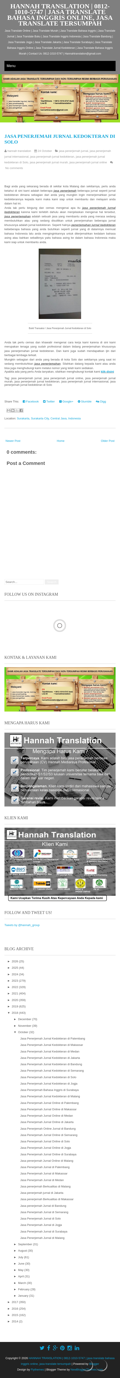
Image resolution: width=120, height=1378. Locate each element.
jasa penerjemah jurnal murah (49, 162)
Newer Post (13, 440)
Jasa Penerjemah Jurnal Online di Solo (45, 1141)
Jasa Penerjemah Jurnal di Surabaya (43, 1231)
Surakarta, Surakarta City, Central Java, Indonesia (49, 418)
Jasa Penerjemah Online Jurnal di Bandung (48, 1128)
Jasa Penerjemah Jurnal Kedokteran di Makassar (51, 1045)
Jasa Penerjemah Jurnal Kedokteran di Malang (50, 1096)
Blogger (94, 1363)
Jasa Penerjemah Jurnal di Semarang (44, 1212)
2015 (15, 1315)
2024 (15, 974)
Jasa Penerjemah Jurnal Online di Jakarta (46, 1122)
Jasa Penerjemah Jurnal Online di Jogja (45, 1147)
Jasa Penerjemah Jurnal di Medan (42, 1180)
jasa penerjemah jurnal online (88, 162)
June (21, 1263)
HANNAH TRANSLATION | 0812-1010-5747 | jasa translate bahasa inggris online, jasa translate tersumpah (60, 14)
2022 (15, 987)
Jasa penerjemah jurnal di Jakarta (41, 1192)
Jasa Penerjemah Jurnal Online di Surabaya (48, 1154)
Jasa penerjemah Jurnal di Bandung (43, 1205)
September (25, 1244)
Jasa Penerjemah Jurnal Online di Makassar (48, 1109)
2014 (15, 1321)
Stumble (84, 401)
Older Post (107, 440)
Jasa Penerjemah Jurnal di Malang (42, 1238)
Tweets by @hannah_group (22, 925)
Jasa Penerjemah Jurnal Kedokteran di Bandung (51, 1064)
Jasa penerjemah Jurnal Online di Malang (46, 1160)
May (21, 1270)
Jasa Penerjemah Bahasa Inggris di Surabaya (49, 1090)
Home (61, 440)
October (23, 1032)
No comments (14, 168)
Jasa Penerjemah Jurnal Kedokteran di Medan (49, 1051)
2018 (15, 1012)
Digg (101, 401)
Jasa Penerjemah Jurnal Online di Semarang (48, 1135)
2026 (15, 961)
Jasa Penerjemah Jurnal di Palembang (44, 1167)
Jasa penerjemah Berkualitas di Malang (45, 1186)
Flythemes (37, 1369)
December (25, 1019)
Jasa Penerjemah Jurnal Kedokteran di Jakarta (50, 1057)
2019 (15, 1006)
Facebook (31, 401)
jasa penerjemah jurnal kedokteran (52, 156)
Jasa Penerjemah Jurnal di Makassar (43, 1173)
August (23, 1250)
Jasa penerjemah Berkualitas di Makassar (46, 1199)
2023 (15, 980)
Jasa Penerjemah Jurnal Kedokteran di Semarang (52, 1070)
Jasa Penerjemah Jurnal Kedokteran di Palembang (52, 1038)
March (22, 1283)
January (23, 1295)
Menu (11, 66)
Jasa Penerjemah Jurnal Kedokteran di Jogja (48, 1083)
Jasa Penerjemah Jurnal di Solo (40, 1218)
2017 (15, 1302)
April (21, 1276)
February (24, 1289)
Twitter (49, 401)
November (25, 1025)
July (21, 1257)
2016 (15, 1308)
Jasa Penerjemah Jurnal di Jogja (41, 1225)
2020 (15, 1000)
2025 (15, 967)
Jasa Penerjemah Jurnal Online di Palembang (49, 1103)
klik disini (107, 371)
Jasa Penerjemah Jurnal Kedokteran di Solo (48, 1077)
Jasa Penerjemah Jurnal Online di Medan (46, 1115)
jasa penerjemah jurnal (73, 151)
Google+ (66, 401)
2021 (15, 993)
